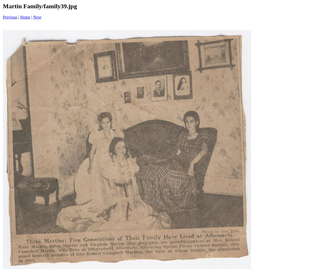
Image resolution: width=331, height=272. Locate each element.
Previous (10, 17)
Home (25, 17)
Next (37, 17)
